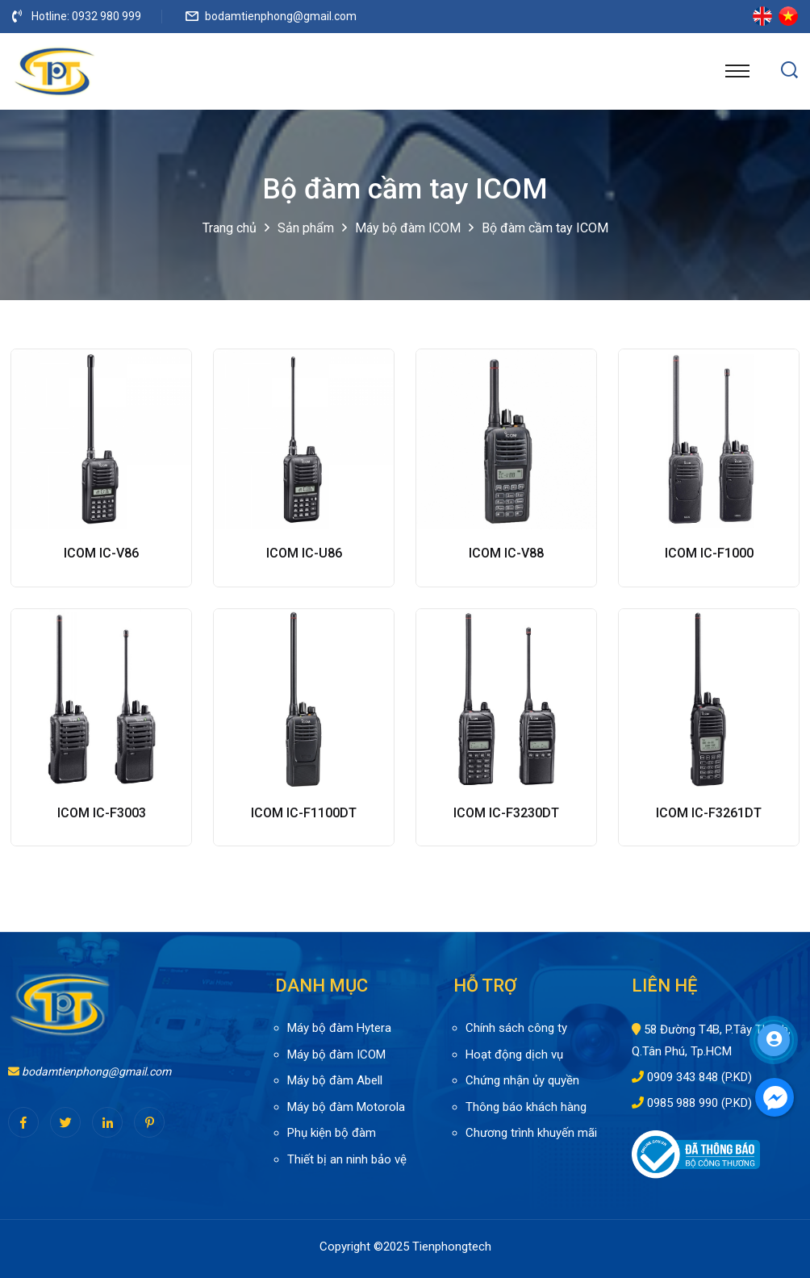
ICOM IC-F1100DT (304, 813)
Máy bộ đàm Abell (334, 1080)
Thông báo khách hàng (526, 1107)
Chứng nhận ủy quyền (522, 1080)
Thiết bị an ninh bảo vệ (347, 1159)
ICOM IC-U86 (304, 553)
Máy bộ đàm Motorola (346, 1107)
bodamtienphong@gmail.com (281, 16)
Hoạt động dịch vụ (514, 1054)
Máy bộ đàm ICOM (408, 228)
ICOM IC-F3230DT (506, 813)
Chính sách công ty (516, 1028)
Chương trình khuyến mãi (531, 1133)
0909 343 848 (682, 1077)
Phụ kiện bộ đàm (331, 1133)
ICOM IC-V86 (101, 553)
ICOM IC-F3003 (101, 813)
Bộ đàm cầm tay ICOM (545, 228)
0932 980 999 (106, 16)
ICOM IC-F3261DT (709, 813)
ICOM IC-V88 (506, 553)
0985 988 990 (682, 1103)
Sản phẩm (306, 228)
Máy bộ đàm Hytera (339, 1028)
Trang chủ (229, 228)
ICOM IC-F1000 (709, 553)
